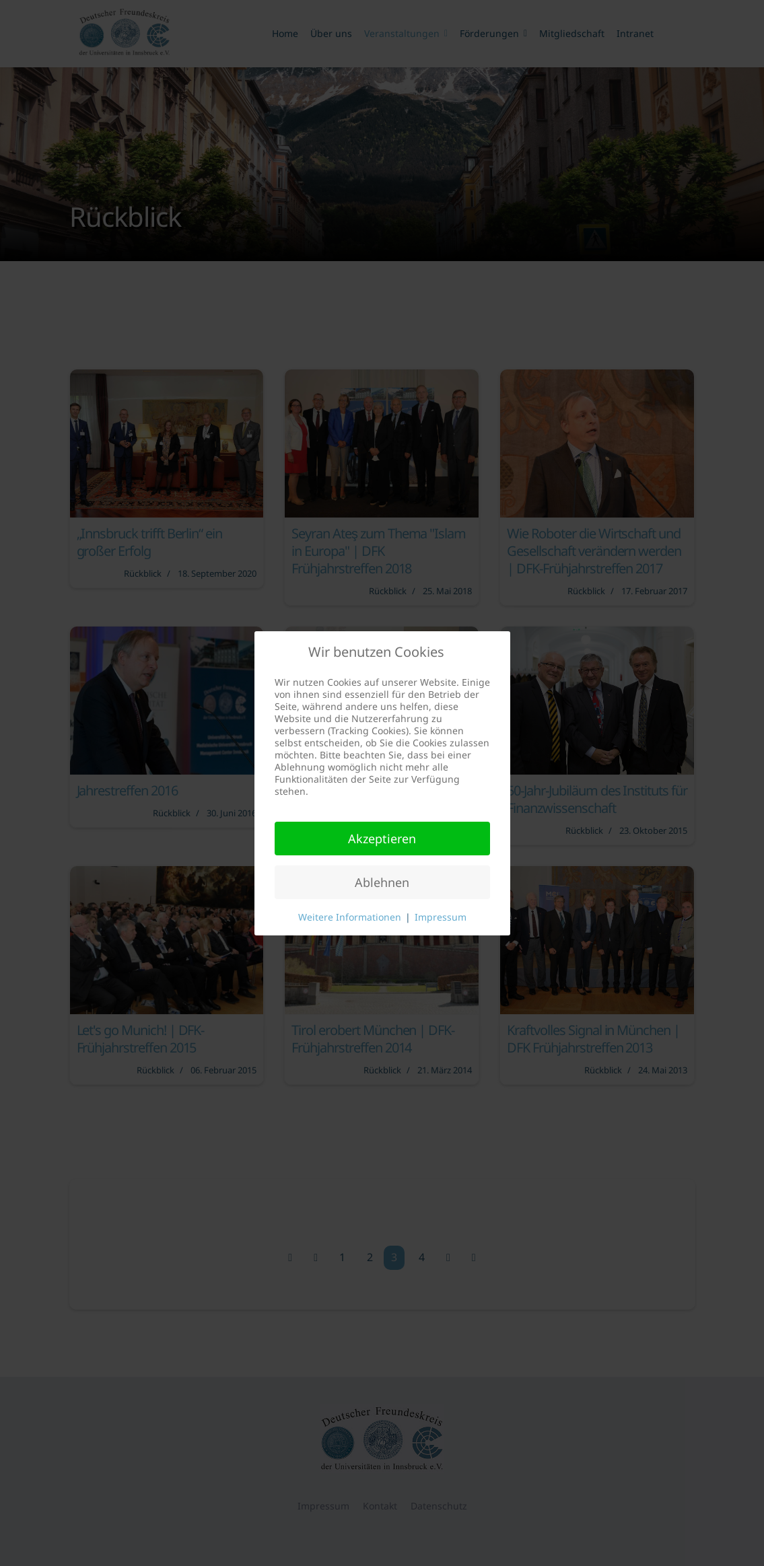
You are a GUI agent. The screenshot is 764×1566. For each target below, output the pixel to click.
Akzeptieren (382, 838)
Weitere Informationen (349, 917)
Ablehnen (382, 882)
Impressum (440, 917)
